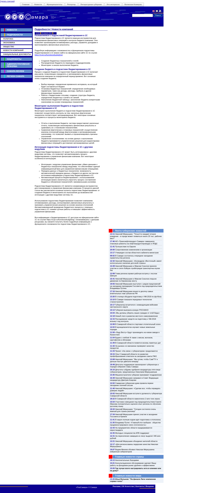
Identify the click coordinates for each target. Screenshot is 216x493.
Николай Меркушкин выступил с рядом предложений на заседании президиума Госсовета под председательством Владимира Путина (136, 286)
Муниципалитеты (54, 4)
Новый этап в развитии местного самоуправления (136, 316)
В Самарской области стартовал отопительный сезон (138, 324)
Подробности (15, 35)
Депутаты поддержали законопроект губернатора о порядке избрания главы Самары (134, 366)
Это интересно (113, 4)
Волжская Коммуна (133, 4)
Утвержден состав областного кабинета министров (137, 253)
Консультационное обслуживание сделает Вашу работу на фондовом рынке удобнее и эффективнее (133, 464)
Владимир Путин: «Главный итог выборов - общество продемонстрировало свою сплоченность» (135, 424)
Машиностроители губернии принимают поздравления (138, 375)
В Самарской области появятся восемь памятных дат (138, 343)
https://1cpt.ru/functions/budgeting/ (49, 55)
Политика (8, 39)
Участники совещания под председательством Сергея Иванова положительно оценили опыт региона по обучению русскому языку (135, 404)
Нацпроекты (14, 59)
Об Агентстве (128, 486)
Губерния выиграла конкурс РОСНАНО (131, 310)
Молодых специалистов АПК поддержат (132, 433)
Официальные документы (17, 54)
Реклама (116, 486)
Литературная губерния (91, 4)
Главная (25, 4)
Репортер (71, 4)
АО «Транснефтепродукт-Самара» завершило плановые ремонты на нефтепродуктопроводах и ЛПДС (133, 242)
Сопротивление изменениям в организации (133, 250)
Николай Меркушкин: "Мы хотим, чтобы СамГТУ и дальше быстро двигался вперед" (134, 360)
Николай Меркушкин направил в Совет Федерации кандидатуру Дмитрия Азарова (134, 379)
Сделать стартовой (7, 1)
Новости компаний (13, 50)
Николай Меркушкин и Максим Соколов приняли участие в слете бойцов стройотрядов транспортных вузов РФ (135, 268)
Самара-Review (15, 71)
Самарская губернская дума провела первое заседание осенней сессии (131, 384)
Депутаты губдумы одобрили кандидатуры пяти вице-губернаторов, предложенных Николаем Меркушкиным (135, 371)
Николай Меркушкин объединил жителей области (136, 441)
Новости (38, 4)
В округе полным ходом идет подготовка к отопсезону (138, 420)
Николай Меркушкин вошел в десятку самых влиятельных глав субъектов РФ (131, 292)
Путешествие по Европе (125, 247)
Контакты (140, 486)
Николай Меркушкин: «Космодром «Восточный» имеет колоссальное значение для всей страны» (136, 262)
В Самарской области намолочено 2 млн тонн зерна (137, 399)
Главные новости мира (128, 475)
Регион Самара (15, 76)
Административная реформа (18, 65)
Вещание (150, 486)
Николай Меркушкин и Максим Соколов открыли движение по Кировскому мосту (133, 280)
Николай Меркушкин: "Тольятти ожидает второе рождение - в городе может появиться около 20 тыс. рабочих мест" (136, 236)
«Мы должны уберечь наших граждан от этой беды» (137, 313)
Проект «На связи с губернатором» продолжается (136, 351)
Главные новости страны (129, 456)
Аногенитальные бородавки (127, 460)
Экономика (9, 43)
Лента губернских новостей (130, 230)
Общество (8, 47)
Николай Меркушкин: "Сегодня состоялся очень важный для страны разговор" (133, 410)
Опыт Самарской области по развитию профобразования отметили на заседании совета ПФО (133, 355)
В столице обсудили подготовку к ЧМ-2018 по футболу (138, 297)
